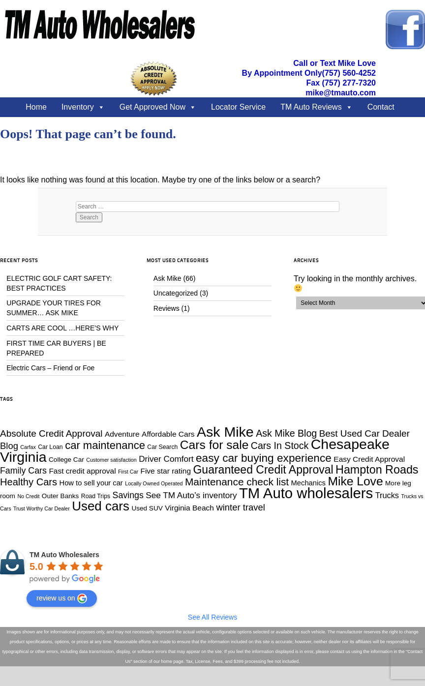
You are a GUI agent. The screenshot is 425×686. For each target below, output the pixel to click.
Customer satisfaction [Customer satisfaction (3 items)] (111, 460)
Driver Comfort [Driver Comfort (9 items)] (166, 459)
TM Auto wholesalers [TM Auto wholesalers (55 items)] (306, 493)
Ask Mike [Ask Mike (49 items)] (225, 432)
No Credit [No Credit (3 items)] (28, 496)
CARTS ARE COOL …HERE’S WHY (62, 328)
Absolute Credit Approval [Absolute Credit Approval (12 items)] (51, 433)
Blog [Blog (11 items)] (9, 446)
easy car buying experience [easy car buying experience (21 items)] (264, 457)
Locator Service (238, 107)
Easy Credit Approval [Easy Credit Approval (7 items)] (369, 459)
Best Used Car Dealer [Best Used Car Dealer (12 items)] (364, 433)
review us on (61, 598)
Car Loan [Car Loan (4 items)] (50, 447)
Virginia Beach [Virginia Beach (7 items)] (189, 508)
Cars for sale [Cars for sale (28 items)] (214, 444)
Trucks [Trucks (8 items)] (387, 495)
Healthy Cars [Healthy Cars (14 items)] (28, 482)
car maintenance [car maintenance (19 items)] (105, 445)
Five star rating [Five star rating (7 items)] (165, 471)
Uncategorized (175, 293)
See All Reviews (212, 617)
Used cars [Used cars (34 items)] (100, 506)
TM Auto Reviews (310, 107)
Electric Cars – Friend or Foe (50, 368)
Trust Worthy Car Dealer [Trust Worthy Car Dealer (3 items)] (41, 508)
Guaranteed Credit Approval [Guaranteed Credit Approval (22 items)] (263, 469)
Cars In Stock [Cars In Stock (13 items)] (280, 445)
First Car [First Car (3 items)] (128, 472)
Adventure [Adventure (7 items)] (122, 434)
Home (36, 107)
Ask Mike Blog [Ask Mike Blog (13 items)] (286, 433)
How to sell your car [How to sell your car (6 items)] (91, 483)
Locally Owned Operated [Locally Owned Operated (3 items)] (153, 483)
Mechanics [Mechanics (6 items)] (308, 483)
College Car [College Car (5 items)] (66, 459)
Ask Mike (167, 278)
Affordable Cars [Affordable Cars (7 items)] (168, 434)
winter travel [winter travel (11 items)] (240, 507)
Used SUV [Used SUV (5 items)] (146, 508)
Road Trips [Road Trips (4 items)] (95, 496)
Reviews (166, 308)
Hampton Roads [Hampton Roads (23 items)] (376, 469)
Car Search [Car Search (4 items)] (162, 447)
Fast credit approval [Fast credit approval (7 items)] (82, 471)
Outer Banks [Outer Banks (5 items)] (60, 496)
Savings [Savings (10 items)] (128, 495)
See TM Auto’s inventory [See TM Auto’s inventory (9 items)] (191, 495)
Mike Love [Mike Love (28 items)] (355, 481)
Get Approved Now (152, 107)
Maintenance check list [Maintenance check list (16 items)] (237, 481)
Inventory (77, 107)
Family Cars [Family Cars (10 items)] (23, 471)
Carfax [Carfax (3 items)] (27, 447)
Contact (381, 107)
